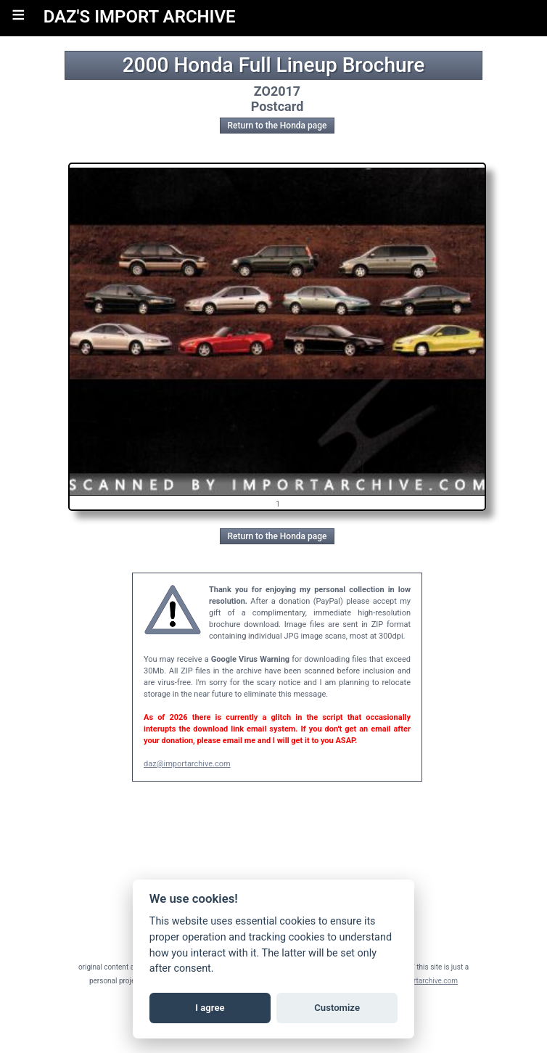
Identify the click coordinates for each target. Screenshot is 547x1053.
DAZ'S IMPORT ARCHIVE (140, 17)
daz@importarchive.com (187, 764)
